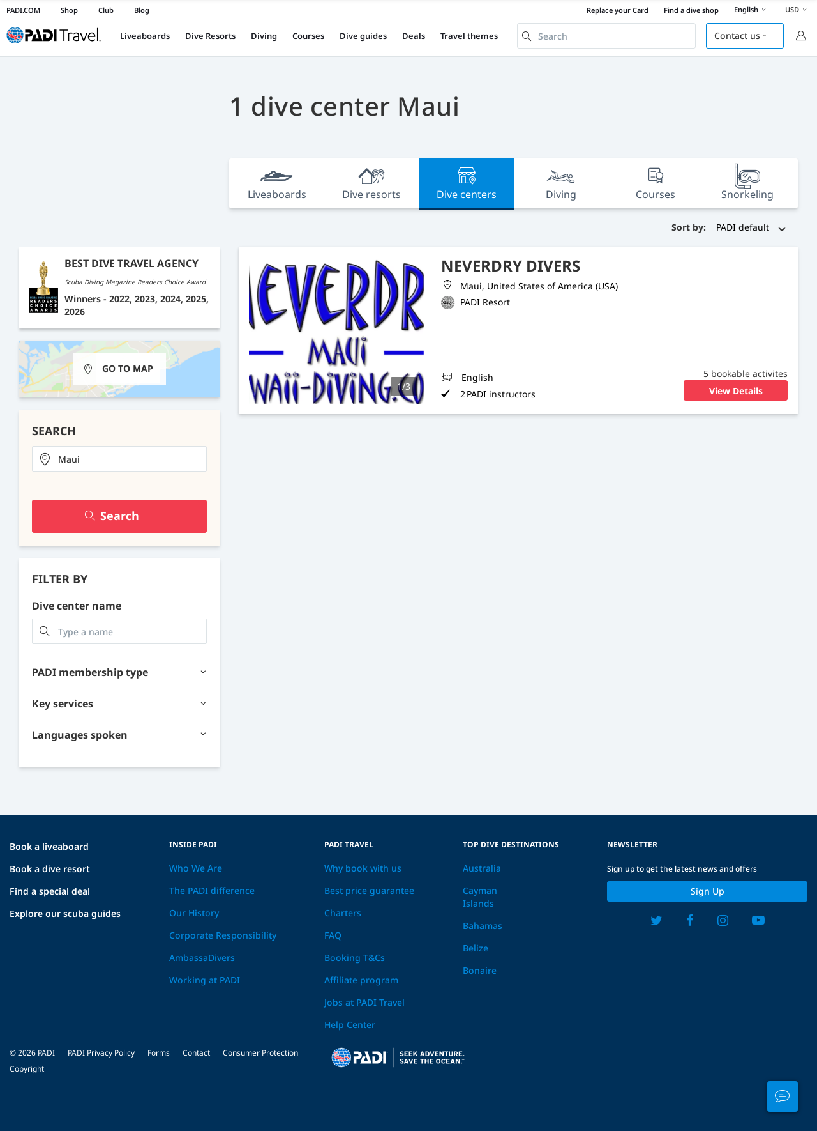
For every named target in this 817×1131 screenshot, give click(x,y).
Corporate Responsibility (222, 935)
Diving (264, 36)
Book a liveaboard (49, 846)
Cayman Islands (480, 896)
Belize (475, 948)
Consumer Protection (260, 1052)
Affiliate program (361, 980)
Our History (194, 913)
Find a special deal (50, 891)
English (752, 10)
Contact (196, 1052)
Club (106, 10)
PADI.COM (23, 10)
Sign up (707, 891)
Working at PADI (204, 980)
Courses (308, 36)
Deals (413, 36)
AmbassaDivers (202, 957)
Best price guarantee (369, 890)
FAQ (332, 935)
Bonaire (480, 970)
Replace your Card (617, 10)
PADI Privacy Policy (101, 1052)
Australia (482, 868)
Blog (141, 10)
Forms (158, 1052)
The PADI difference (212, 890)
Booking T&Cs (354, 957)
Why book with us (362, 868)
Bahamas (482, 925)
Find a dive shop (691, 10)
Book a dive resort (50, 869)
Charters (342, 913)
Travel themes (469, 36)
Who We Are (195, 868)
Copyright (27, 1068)
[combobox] (606, 36)
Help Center (349, 1025)
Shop (69, 10)
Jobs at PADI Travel (364, 1002)
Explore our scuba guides (65, 913)
